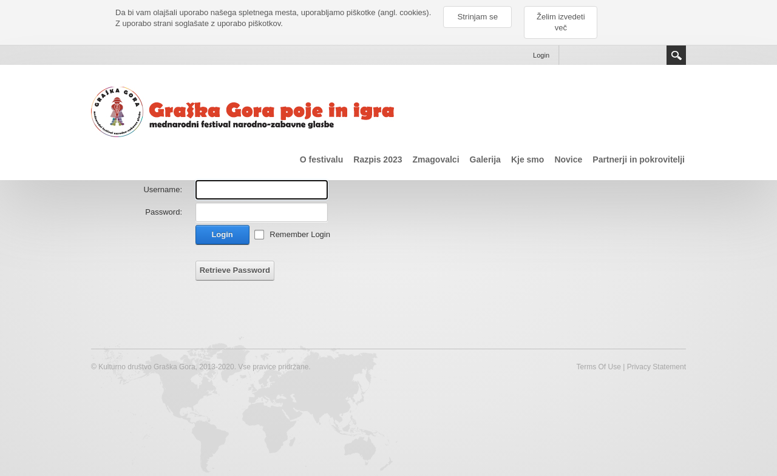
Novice (568, 159)
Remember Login (300, 234)
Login (541, 55)
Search (676, 55)
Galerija (485, 159)
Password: (163, 211)
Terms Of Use (598, 367)
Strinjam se (477, 16)
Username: (162, 189)
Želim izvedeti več (561, 22)
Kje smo (527, 159)
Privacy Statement (656, 367)
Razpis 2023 (377, 159)
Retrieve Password (235, 270)
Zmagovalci (436, 159)
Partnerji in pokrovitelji (638, 159)
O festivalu (322, 159)
